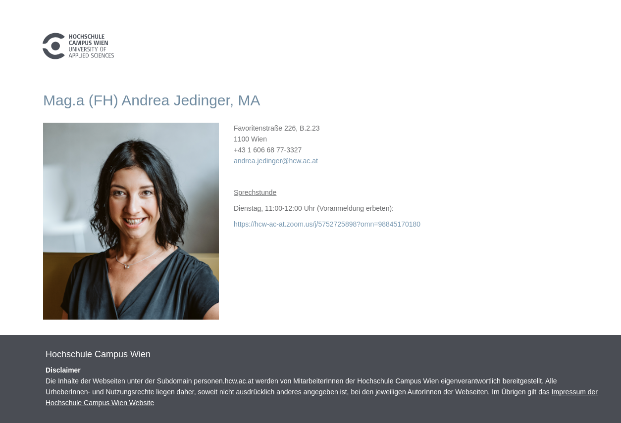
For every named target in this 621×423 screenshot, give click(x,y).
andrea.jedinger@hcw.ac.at (276, 161)
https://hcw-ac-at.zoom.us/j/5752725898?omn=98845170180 (327, 224)
